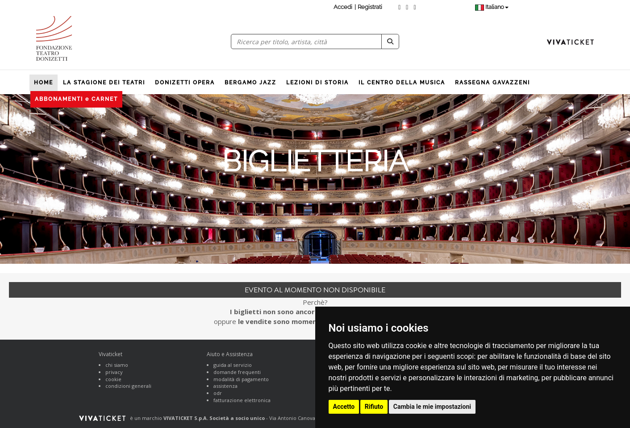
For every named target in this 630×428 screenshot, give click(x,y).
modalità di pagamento (241, 379)
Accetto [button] (344, 406)
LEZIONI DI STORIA (317, 82)
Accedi (343, 7)
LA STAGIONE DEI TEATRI (104, 82)
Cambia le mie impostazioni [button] (432, 406)
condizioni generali (128, 385)
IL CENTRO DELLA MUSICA (402, 82)
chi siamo (116, 365)
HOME (43, 82)
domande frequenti (237, 372)
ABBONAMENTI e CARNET (76, 99)
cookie (113, 379)
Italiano (492, 7)
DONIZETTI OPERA (185, 82)
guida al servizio (232, 365)
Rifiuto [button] (374, 406)
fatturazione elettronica (242, 400)
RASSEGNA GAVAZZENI (492, 82)
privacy (114, 372)
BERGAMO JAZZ (250, 82)
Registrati (370, 7)
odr (217, 393)
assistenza (225, 385)
